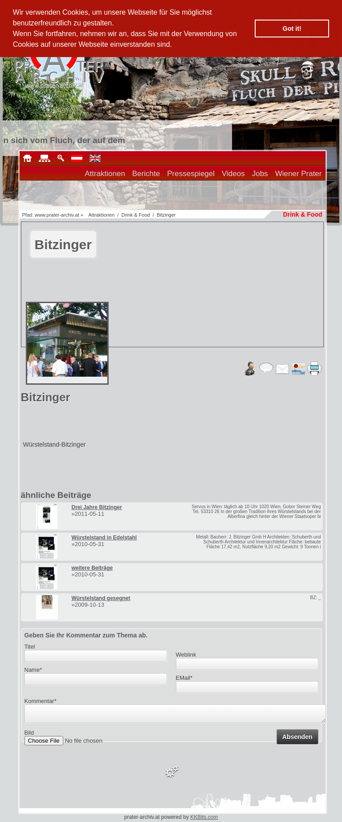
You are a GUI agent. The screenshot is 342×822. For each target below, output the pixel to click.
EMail (184, 677)
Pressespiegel (191, 173)
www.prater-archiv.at (57, 215)
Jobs (260, 173)
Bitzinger (166, 215)
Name (33, 669)
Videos (233, 173)
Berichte (146, 173)
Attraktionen (105, 173)
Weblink (186, 654)
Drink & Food (135, 215)
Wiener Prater (298, 173)
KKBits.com (204, 817)
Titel (29, 646)
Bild (29, 735)
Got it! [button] (292, 28)
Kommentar (40, 701)
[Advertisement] (218, 346)
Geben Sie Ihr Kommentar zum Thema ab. (86, 635)
